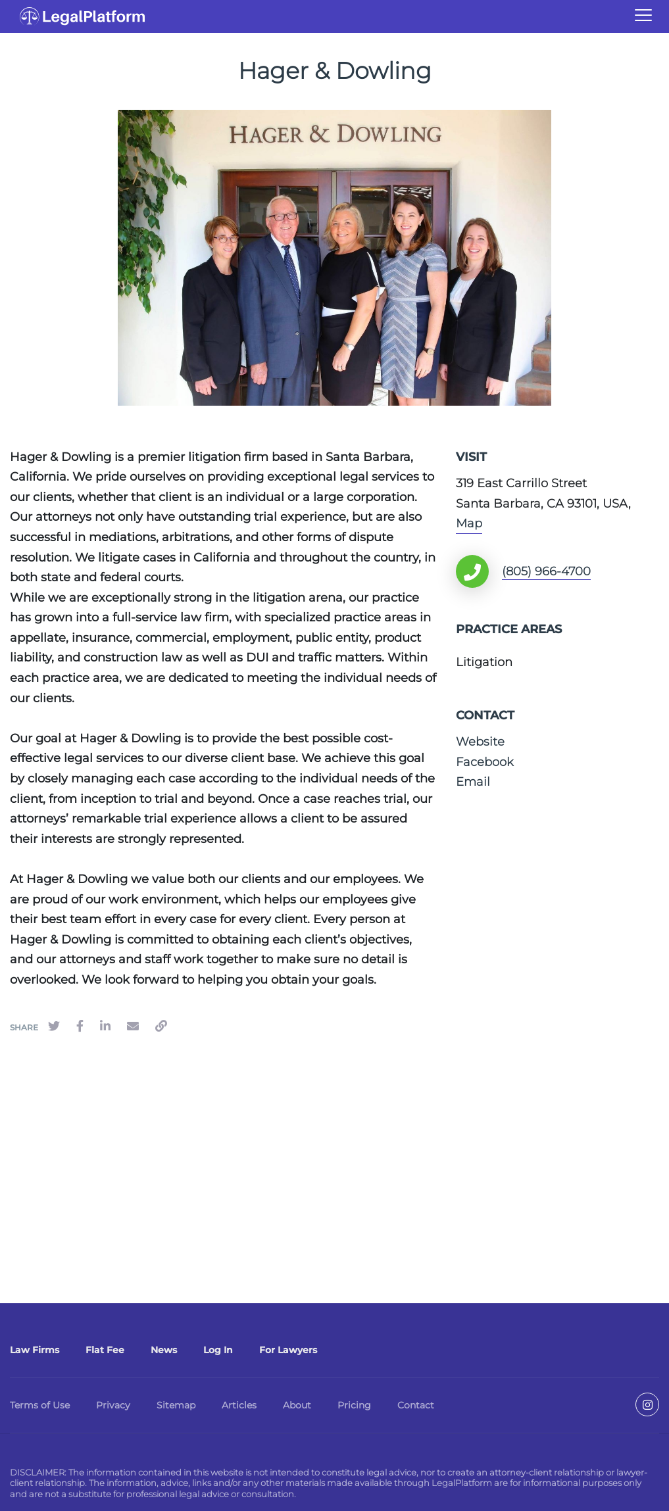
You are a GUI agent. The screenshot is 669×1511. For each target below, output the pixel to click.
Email (473, 782)
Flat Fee (105, 1350)
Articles (239, 1405)
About (297, 1405)
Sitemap (176, 1405)
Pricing (354, 1405)
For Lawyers (288, 1350)
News (164, 1350)
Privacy (113, 1405)
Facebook (485, 762)
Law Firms (34, 1350)
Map (469, 523)
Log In (218, 1350)
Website (480, 741)
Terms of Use (40, 1405)
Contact (415, 1405)
